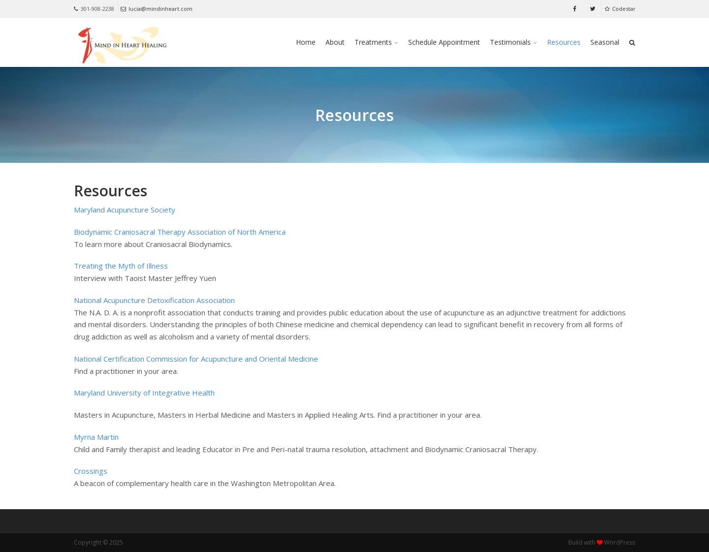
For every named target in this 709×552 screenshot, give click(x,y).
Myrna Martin (96, 437)
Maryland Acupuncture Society (124, 210)
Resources (563, 42)
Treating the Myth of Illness (121, 266)
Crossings (90, 471)
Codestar (620, 8)
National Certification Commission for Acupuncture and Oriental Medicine (196, 359)
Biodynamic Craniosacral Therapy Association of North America (180, 232)
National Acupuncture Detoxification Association (154, 300)
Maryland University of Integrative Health (144, 393)
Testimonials (510, 42)
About (335, 42)
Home (306, 42)
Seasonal (604, 42)
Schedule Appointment (444, 42)
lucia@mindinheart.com (157, 8)
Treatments (373, 42)
